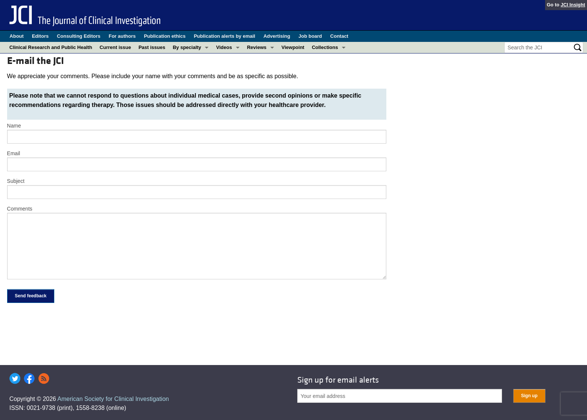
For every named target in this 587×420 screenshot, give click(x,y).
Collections (325, 47)
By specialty (187, 47)
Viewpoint (293, 47)
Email (13, 153)
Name (14, 126)
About (17, 36)
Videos (224, 47)
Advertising (277, 36)
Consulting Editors (78, 36)
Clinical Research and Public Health (50, 47)
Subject (16, 181)
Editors (40, 36)
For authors (122, 36)
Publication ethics (164, 36)
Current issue (115, 47)
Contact (339, 36)
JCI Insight (573, 4)
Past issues (152, 47)
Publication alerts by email (224, 36)
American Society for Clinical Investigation (113, 399)
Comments (20, 209)
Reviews (257, 47)
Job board (310, 36)
